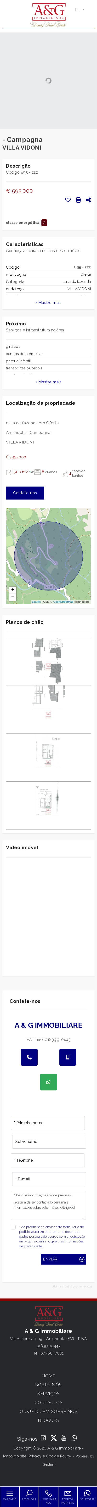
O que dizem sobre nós (49, 1411)
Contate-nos (25, 493)
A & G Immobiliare (49, 1025)
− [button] (13, 597)
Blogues (48, 1420)
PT (78, 9)
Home (49, 1375)
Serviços (48, 1393)
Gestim (48, 1464)
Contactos (48, 1402)
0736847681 (52, 1353)
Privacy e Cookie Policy (50, 1456)
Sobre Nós (48, 1384)
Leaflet (36, 601)
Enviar (50, 1259)
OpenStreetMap (63, 601)
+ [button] (13, 590)
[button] (48, 303)
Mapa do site (15, 1456)
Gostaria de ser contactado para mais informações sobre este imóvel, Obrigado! (48, 1205)
